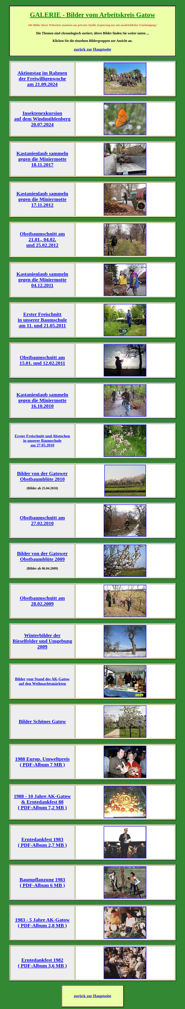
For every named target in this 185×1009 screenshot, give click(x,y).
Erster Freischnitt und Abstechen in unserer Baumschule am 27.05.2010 (42, 440)
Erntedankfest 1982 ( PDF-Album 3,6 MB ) (42, 962)
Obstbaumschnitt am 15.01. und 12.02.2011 (42, 360)
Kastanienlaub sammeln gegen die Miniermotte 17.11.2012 (42, 199)
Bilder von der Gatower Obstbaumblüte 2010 (42, 476)
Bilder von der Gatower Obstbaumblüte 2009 (42, 556)
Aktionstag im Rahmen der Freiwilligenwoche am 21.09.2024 (42, 78)
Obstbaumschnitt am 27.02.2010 (42, 520)
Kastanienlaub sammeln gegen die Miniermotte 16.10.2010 (42, 400)
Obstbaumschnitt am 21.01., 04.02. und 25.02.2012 (42, 239)
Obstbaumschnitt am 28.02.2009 (42, 600)
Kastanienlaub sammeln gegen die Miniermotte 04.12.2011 (42, 279)
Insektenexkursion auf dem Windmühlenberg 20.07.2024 (42, 118)
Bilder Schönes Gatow (42, 721)
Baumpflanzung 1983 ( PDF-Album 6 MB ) (42, 882)
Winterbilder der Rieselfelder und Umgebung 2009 (42, 641)
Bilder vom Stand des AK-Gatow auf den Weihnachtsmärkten (42, 681)
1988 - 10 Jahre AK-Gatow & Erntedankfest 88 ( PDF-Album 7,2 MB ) (42, 801)
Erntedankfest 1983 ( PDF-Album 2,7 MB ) (42, 842)
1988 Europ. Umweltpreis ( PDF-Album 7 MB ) (42, 761)
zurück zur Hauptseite (92, 49)
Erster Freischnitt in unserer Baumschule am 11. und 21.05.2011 (42, 319)
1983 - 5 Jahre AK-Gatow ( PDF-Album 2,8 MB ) (42, 922)
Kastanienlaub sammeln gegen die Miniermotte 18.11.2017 (42, 159)
